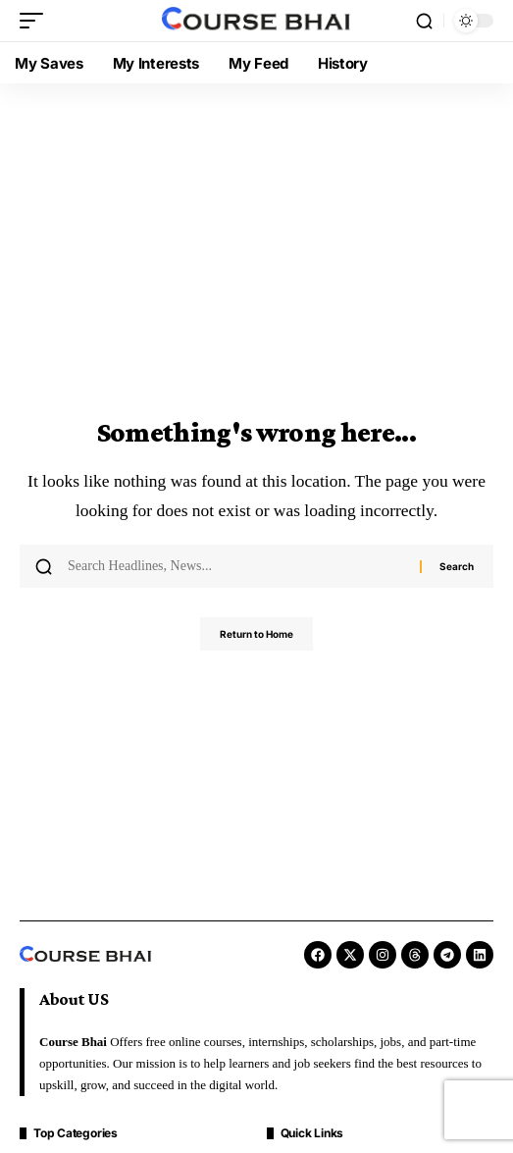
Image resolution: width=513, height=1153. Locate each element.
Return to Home (256, 634)
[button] (36, 20)
